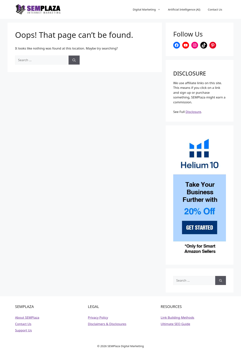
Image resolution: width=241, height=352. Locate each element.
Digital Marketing (148, 9)
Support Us (23, 330)
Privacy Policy (98, 317)
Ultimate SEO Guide (175, 324)
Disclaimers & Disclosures (107, 324)
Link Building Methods (177, 317)
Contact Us (215, 9)
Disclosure (193, 112)
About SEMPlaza (27, 317)
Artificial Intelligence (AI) (184, 9)
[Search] (74, 60)
